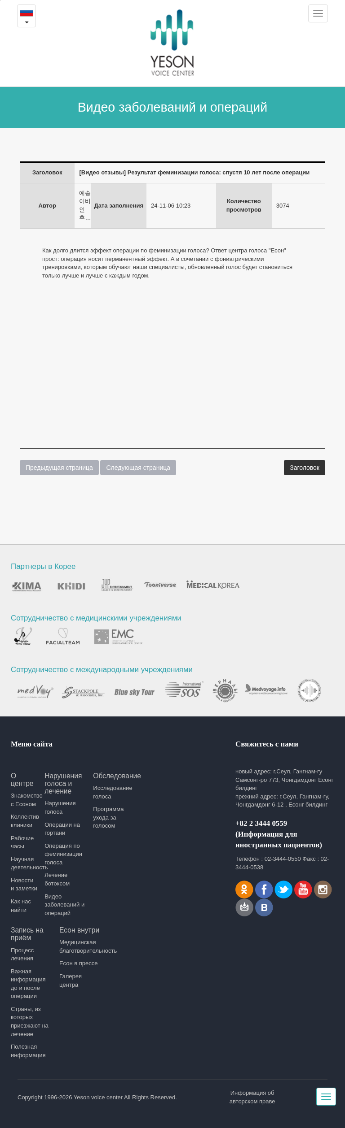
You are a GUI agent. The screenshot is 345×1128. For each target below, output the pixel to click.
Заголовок (304, 467)
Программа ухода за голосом (108, 817)
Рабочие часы (22, 842)
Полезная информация (28, 1051)
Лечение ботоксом (57, 879)
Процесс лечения (22, 954)
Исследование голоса (112, 792)
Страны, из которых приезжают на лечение (30, 1021)
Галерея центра (70, 980)
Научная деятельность (24, 863)
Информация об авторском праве (252, 1097)
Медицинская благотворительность (80, 946)
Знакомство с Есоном (24, 799)
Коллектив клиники (24, 821)
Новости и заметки (24, 884)
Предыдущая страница (59, 467)
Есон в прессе (78, 963)
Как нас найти (21, 905)
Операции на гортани (62, 829)
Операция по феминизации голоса (63, 854)
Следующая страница (138, 467)
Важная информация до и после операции (28, 984)
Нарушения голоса (59, 807)
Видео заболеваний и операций (64, 904)
